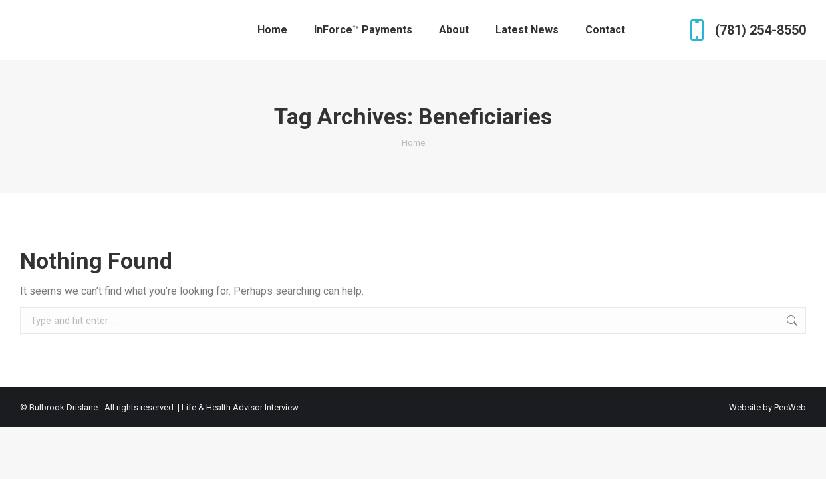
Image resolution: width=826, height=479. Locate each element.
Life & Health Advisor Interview (240, 407)
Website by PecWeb (767, 407)
